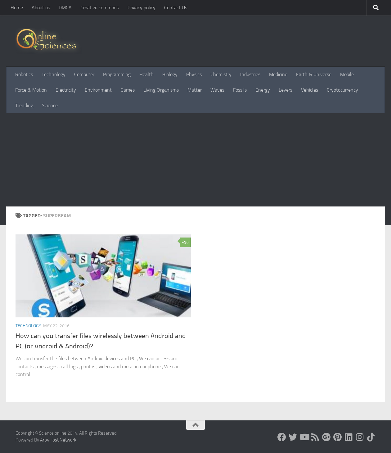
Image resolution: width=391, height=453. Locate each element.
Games (127, 90)
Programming (117, 74)
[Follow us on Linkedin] (348, 437)
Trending (24, 105)
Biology (170, 74)
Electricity (66, 90)
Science (50, 105)
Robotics (24, 74)
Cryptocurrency (342, 90)
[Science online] (281, 437)
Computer (84, 74)
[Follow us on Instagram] (360, 437)
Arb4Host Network (58, 440)
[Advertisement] (195, 159)
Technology (53, 74)
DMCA (65, 8)
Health (146, 74)
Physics (194, 74)
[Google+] (326, 437)
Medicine (278, 74)
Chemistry (220, 74)
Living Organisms (161, 90)
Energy (262, 90)
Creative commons (99, 8)
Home (17, 8)
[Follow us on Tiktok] (371, 437)
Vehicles (309, 90)
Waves (217, 90)
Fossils (240, 90)
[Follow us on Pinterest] (337, 437)
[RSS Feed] (315, 437)
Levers (285, 90)
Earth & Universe (313, 74)
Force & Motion (31, 90)
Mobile (347, 74)
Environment (98, 90)
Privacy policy (141, 8)
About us (41, 8)
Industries (250, 74)
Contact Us (175, 8)
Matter (194, 90)
